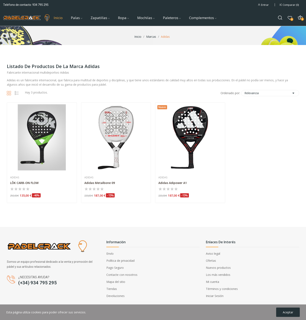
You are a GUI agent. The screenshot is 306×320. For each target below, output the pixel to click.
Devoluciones (115, 296)
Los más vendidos (218, 275)
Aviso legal (213, 254)
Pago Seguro (115, 268)
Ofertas (211, 261)
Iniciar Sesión (214, 296)
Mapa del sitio (115, 282)
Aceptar (288, 312)
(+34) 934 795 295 (37, 282)
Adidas (14, 177)
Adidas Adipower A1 (172, 183)
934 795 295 (40, 4)
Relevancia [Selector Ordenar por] (270, 93)
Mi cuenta (212, 282)
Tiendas (111, 289)
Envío (110, 254)
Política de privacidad (120, 261)
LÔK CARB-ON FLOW (24, 183)
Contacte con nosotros (121, 275)
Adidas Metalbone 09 (99, 183)
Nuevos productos (218, 268)
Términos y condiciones (222, 289)
